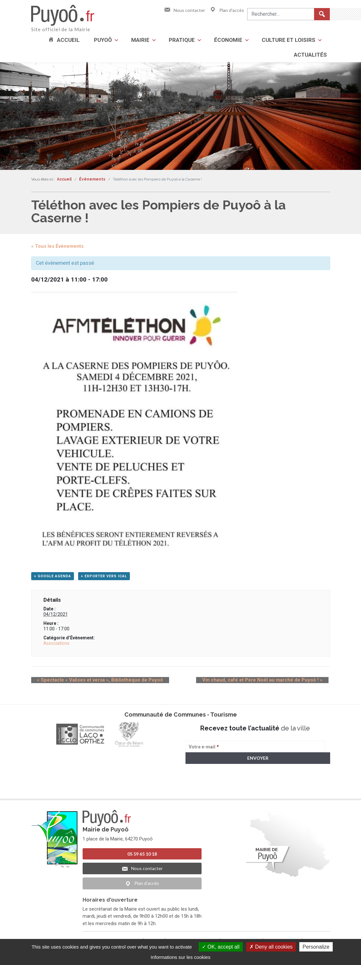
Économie (228, 40)
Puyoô (103, 40)
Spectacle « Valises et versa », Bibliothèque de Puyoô (94, 682)
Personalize (315, 947)
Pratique (182, 40)
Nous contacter (184, 10)
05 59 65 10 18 (142, 855)
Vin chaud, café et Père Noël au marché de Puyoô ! (268, 682)
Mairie (140, 40)
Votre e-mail (204, 748)
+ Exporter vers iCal (104, 578)
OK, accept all (220, 947)
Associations (56, 644)
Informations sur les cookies (181, 957)
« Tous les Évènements (57, 246)
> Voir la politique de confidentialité (210, 790)
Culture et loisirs (288, 40)
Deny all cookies (271, 947)
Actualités (310, 54)
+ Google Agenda (52, 578)
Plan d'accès (227, 10)
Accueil (68, 40)
